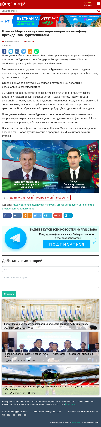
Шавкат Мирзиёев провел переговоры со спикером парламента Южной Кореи (45, 324)
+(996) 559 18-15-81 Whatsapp (83, 411)
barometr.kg (70, 404)
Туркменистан (44, 197)
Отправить (9, 294)
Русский (87, 3)
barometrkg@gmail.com (14, 411)
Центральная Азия (21, 197)
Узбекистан (62, 197)
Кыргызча (88, 5)
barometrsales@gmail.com (47, 411)
